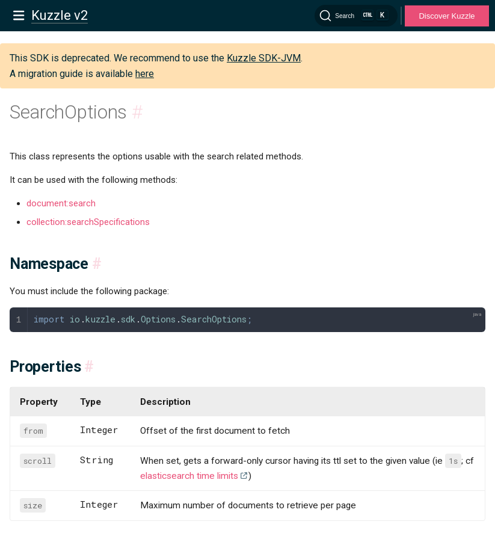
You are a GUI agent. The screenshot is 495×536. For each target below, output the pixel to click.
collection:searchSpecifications (88, 222)
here (144, 73)
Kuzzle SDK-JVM (264, 58)
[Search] (356, 15)
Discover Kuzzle (447, 15)
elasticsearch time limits (189, 475)
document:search (61, 203)
